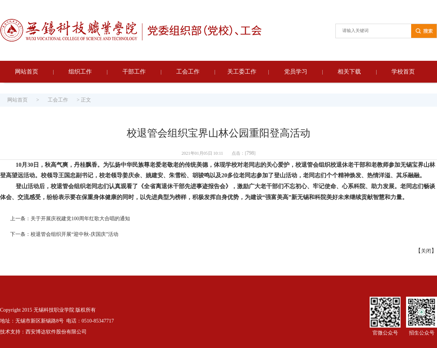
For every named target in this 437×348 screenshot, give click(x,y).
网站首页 (26, 71)
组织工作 (80, 71)
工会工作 (188, 71)
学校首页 (403, 71)
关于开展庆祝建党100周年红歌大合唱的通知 (80, 218)
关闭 (426, 251)
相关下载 (349, 71)
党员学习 (295, 71)
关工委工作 (241, 71)
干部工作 (134, 71)
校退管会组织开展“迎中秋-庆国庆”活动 (74, 234)
